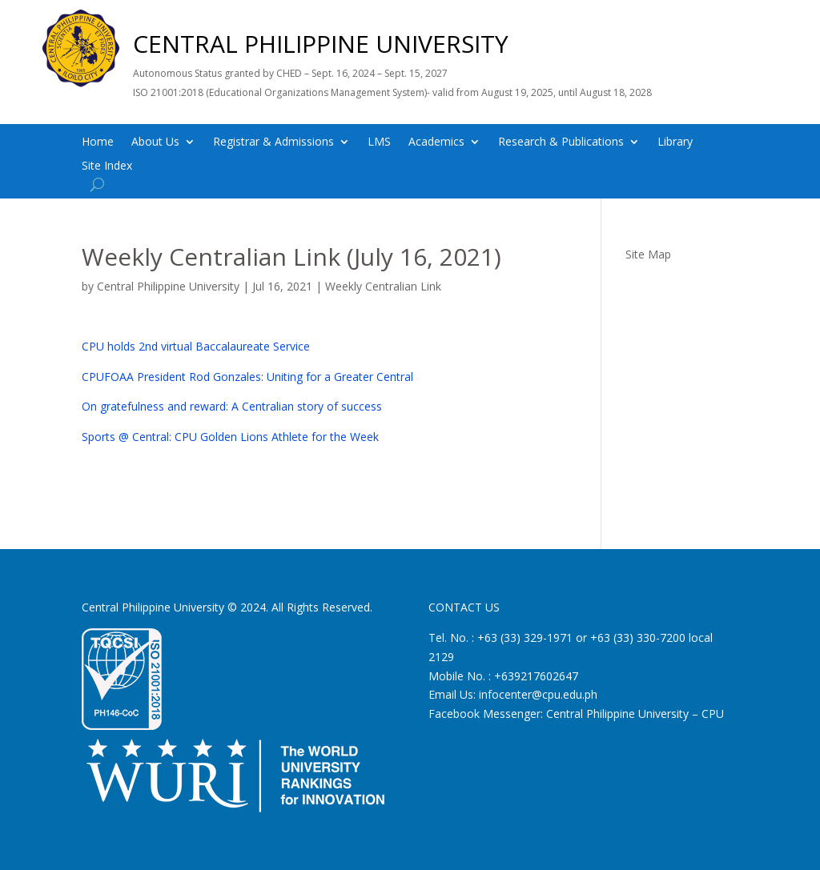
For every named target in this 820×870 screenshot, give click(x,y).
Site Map (648, 254)
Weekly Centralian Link (383, 286)
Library (675, 142)
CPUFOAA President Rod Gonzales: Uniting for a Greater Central (247, 376)
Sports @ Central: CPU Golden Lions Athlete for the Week (230, 436)
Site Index (107, 166)
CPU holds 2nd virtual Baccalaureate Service (196, 346)
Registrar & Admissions (273, 142)
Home (98, 142)
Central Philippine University (168, 286)
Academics (436, 142)
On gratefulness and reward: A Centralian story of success (232, 406)
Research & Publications (561, 142)
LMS (379, 142)
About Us (155, 142)
